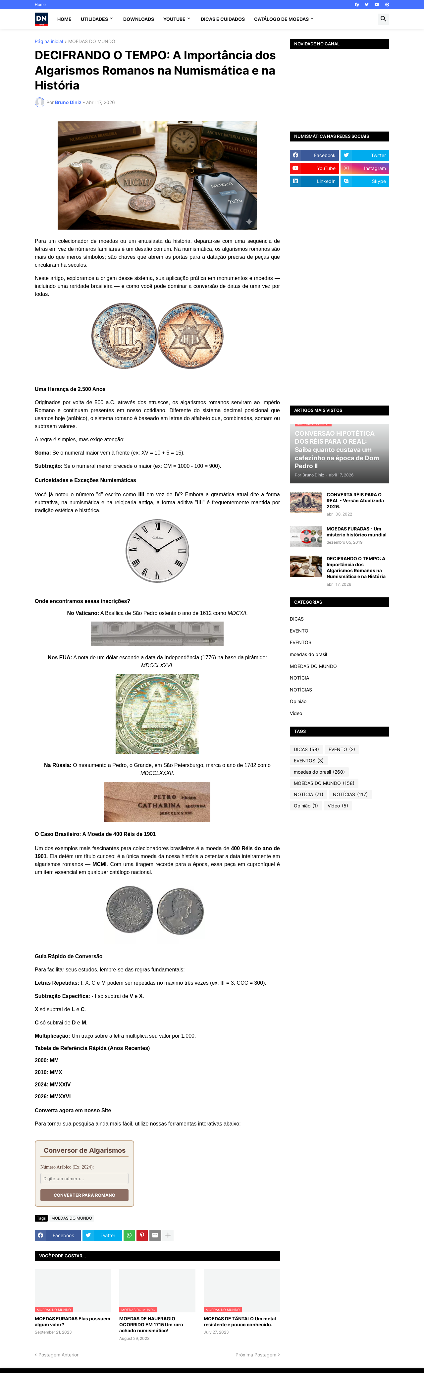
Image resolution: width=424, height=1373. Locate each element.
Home (40, 4)
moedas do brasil (308, 654)
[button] (383, 19)
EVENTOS (300, 642)
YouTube (174, 19)
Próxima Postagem (256, 1354)
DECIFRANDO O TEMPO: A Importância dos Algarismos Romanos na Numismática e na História (356, 567)
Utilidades (94, 19)
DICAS (297, 619)
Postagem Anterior (58, 1354)
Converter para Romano (84, 1195)
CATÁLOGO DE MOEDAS (281, 19)
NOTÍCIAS (301, 689)
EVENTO (299, 630)
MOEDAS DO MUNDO (91, 41)
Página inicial (49, 41)
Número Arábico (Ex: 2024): (67, 1167)
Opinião (298, 701)
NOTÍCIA (299, 678)
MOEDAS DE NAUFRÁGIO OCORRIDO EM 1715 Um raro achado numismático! (151, 1324)
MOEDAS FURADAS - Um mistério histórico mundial (357, 531)
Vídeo (296, 713)
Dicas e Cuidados (223, 19)
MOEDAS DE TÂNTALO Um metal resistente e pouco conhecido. (240, 1321)
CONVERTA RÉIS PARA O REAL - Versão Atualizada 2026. (355, 500)
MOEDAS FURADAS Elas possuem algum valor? (72, 1321)
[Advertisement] (339, 296)
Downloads (138, 19)
